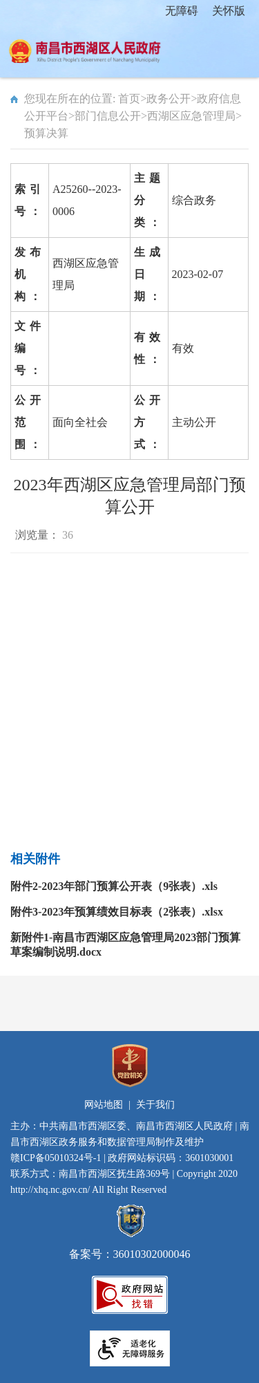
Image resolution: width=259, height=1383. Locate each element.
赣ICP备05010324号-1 (55, 1158)
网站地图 (103, 1104)
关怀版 (228, 11)
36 (67, 535)
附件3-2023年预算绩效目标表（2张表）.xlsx (116, 912)
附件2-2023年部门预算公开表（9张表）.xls (114, 886)
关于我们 (155, 1104)
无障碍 (181, 11)
